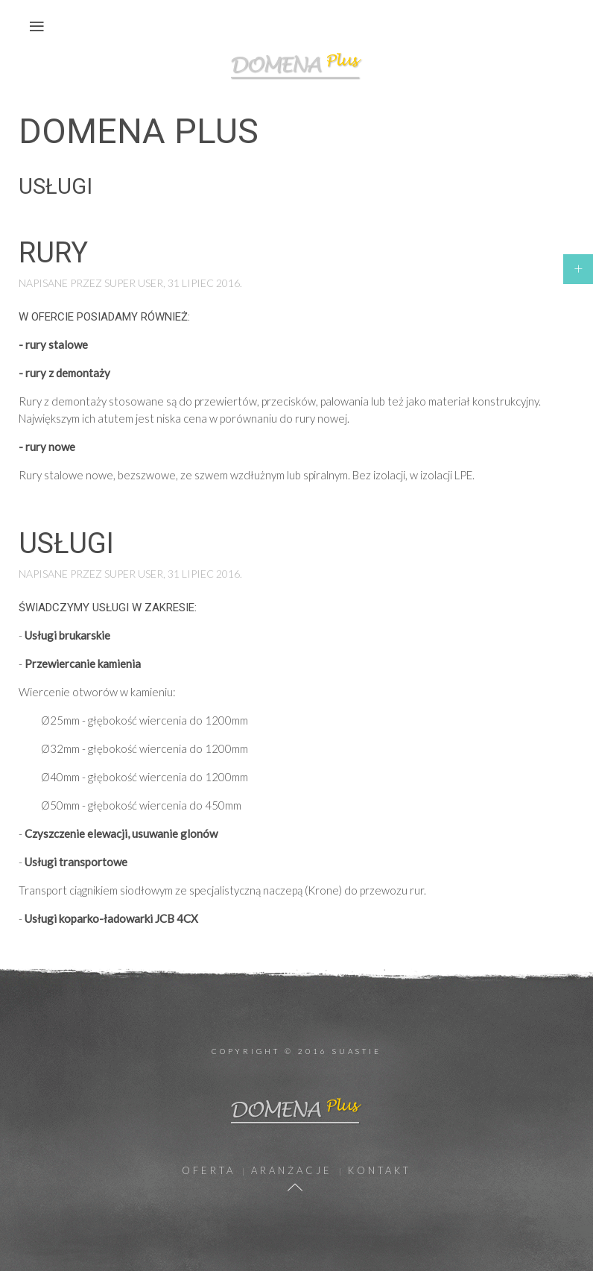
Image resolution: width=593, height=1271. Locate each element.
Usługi (66, 543)
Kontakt (379, 1170)
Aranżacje (291, 1170)
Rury (53, 252)
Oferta (208, 1170)
